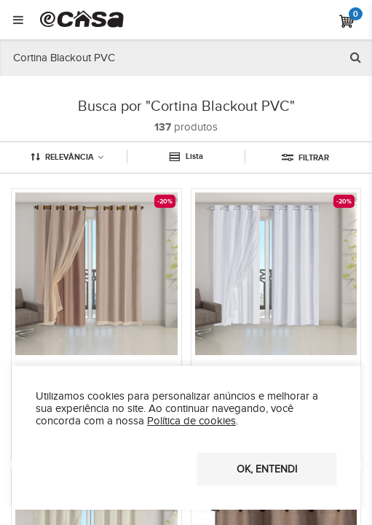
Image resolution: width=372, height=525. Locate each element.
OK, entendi (267, 469)
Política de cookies (191, 421)
